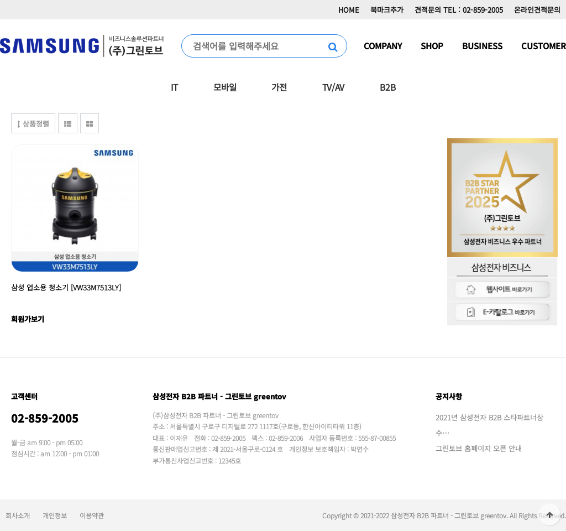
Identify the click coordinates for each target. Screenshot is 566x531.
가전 (278, 87)
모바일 (224, 87)
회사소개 (18, 515)
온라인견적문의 (537, 9)
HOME (348, 9)
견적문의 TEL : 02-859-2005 (459, 9)
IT (174, 87)
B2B (387, 87)
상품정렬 (33, 123)
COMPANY (383, 45)
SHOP (432, 45)
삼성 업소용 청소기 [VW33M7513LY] (66, 287)
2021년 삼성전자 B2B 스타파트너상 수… (489, 425)
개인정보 (55, 515)
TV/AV (333, 87)
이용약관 (92, 515)
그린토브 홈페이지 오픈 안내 (479, 448)
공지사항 (449, 396)
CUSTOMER (543, 45)
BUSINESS (482, 45)
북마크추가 (386, 9)
